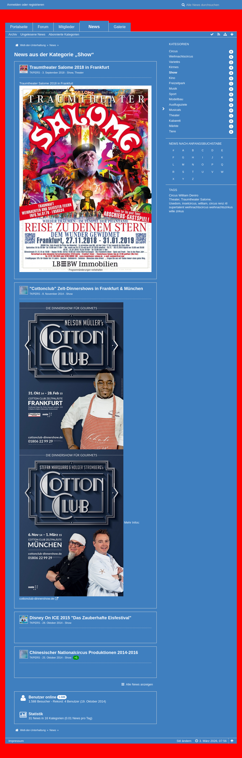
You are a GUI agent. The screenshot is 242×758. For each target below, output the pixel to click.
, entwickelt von (121, 748)
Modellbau (176, 99)
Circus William (178, 195)
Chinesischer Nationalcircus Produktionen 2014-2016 (84, 652)
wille (172, 211)
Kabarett (175, 120)
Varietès (174, 62)
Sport (172, 94)
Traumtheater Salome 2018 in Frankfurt (69, 67)
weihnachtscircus (196, 207)
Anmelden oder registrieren (25, 4)
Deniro (193, 195)
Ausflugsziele (178, 104)
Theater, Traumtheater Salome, (190, 199)
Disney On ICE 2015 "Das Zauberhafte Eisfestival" (80, 617)
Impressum (16, 741)
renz (221, 203)
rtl (226, 203)
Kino (172, 78)
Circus (173, 51)
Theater (79, 72)
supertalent (176, 207)
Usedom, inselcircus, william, (188, 203)
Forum (43, 27)
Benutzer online (42, 697)
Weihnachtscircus (181, 56)
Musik (173, 88)
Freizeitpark (177, 83)
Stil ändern (184, 741)
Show (70, 72)
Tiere (172, 131)
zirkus (180, 211)
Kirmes (173, 67)
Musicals (175, 110)
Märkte (173, 126)
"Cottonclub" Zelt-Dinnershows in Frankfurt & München (86, 288)
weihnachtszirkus (221, 207)
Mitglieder (67, 27)
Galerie (119, 27)
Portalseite (19, 27)
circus (213, 203)
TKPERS (35, 72)
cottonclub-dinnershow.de (36, 598)
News (94, 26)
